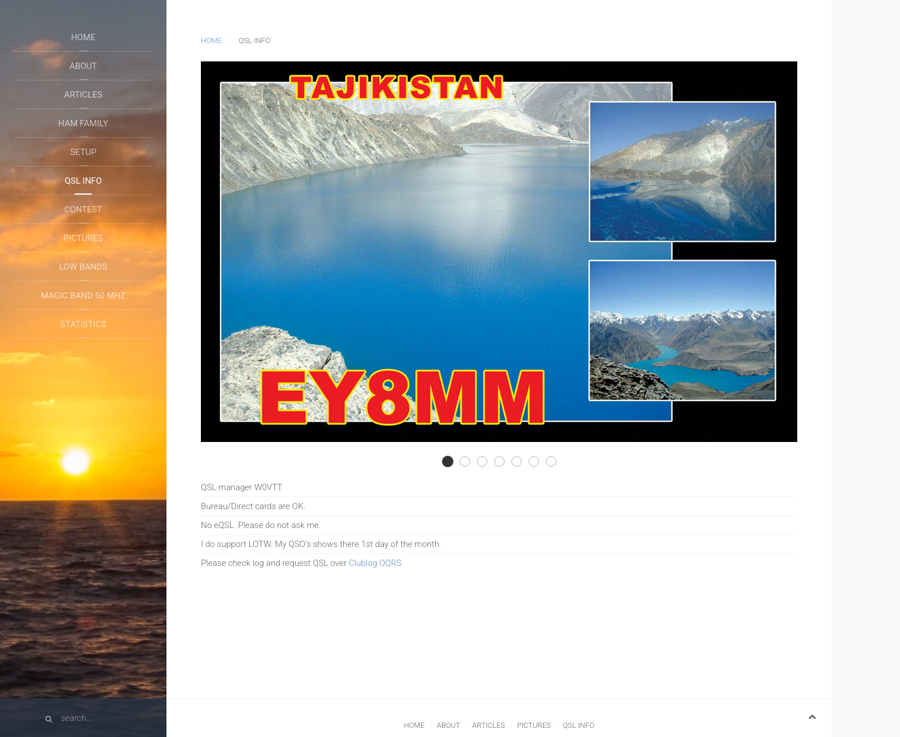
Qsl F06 (538, 462)
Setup (83, 152)
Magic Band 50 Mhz (83, 295)
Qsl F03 (452, 462)
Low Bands (83, 267)
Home (83, 37)
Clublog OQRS (374, 563)
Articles (83, 95)
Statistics (83, 324)
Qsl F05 (521, 462)
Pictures (83, 238)
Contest (83, 209)
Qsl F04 (504, 462)
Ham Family (83, 123)
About (83, 66)
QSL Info (83, 181)
